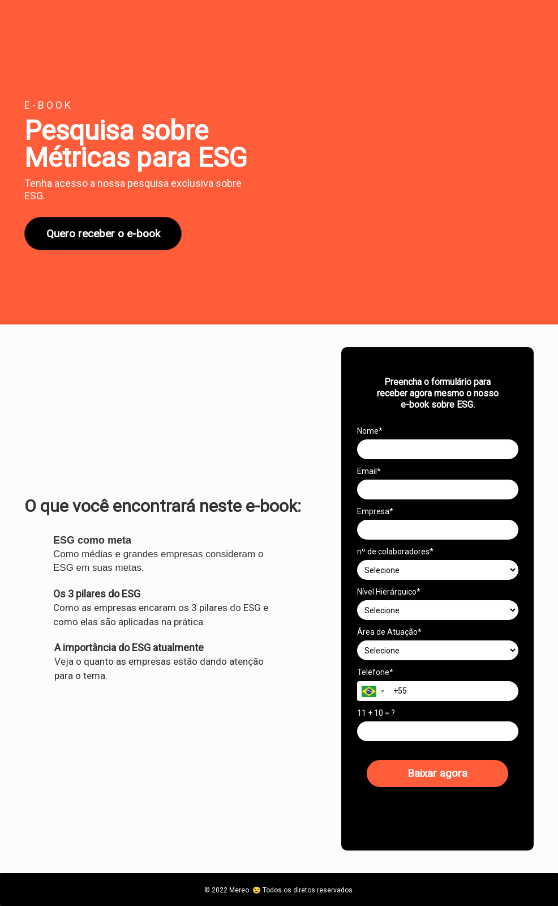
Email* (369, 471)
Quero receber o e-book (103, 233)
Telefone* (375, 672)
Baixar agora (437, 773)
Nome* (370, 430)
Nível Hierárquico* (388, 591)
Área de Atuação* (389, 631)
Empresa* (375, 511)
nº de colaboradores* (395, 551)
